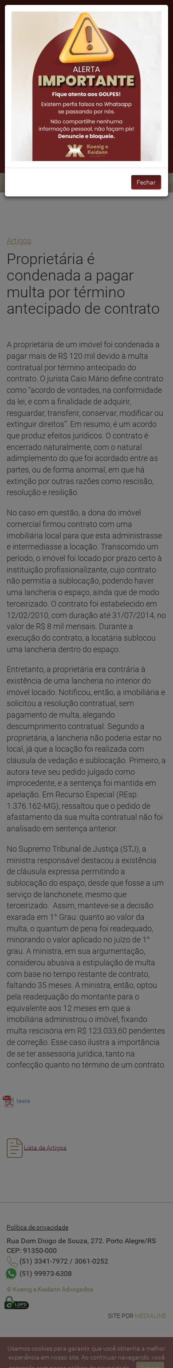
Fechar (146, 182)
